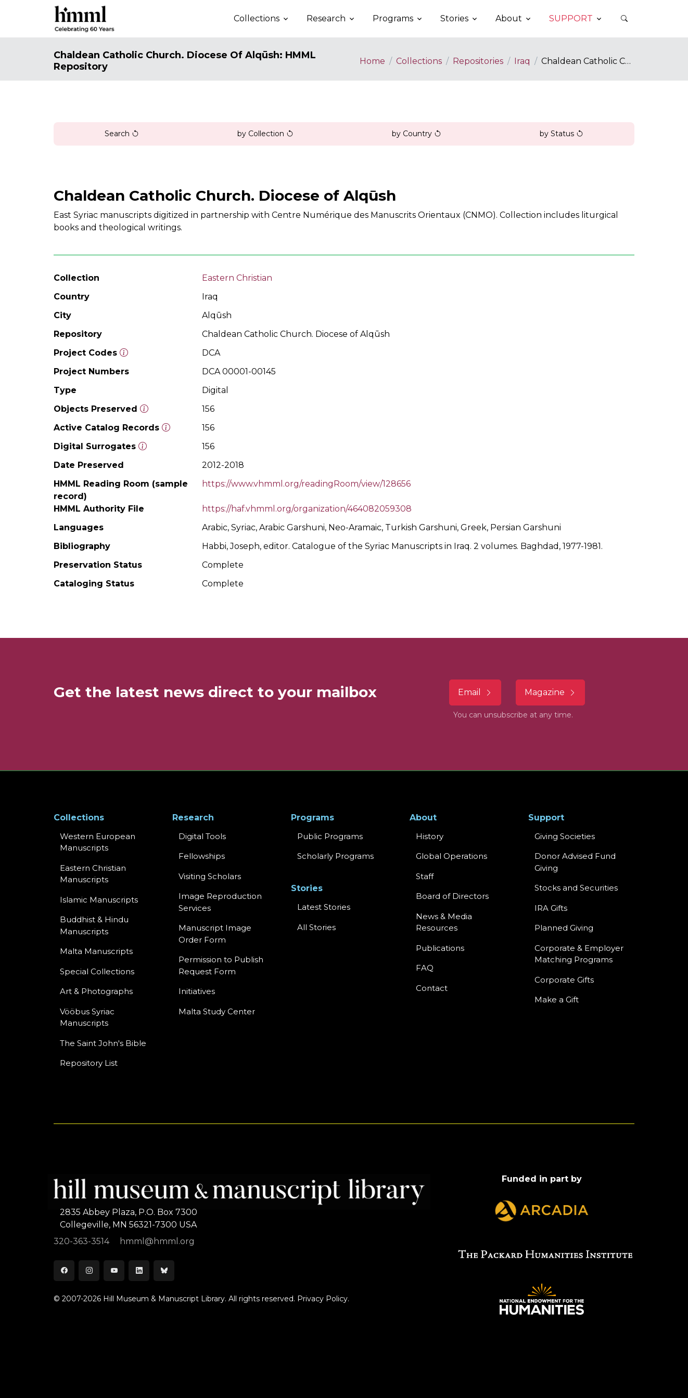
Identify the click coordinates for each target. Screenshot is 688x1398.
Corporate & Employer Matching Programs (578, 954)
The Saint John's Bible (103, 1043)
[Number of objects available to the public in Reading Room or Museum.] (166, 428)
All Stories (316, 927)
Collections (419, 61)
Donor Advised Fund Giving (575, 862)
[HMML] (85, 19)
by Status (561, 133)
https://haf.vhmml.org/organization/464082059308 (307, 509)
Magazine (550, 692)
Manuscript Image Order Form (215, 934)
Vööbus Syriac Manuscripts (87, 1017)
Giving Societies (564, 836)
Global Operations (451, 856)
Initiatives (197, 991)
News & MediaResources (444, 922)
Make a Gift (556, 999)
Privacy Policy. (323, 1298)
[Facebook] (64, 1270)
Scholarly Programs (335, 856)
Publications (440, 948)
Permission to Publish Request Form (221, 965)
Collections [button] (256, 18)
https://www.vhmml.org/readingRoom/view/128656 (306, 484)
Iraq (522, 61)
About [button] (508, 18)
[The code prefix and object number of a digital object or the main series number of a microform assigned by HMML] (124, 353)
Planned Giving (563, 928)
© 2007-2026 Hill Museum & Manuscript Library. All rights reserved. (174, 1298)
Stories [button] (454, 18)
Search (122, 133)
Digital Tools (202, 836)
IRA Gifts (550, 908)
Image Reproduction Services (220, 902)
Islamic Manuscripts (99, 900)
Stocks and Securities (576, 888)
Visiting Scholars (210, 876)
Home (372, 61)
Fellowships (202, 856)
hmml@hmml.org (157, 1241)
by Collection (265, 133)
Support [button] (571, 18)
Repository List (89, 1063)
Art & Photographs (96, 991)
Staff (425, 876)
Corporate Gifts (564, 980)
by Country (416, 133)
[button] (624, 18)
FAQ (425, 968)
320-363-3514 (82, 1241)
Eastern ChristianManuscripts (93, 874)
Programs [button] (393, 18)
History (429, 836)
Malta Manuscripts (96, 951)
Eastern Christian (237, 278)
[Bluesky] (164, 1270)
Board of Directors (452, 896)
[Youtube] (114, 1270)
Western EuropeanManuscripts (97, 842)
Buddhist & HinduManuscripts (94, 925)
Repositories (478, 61)
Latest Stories (323, 907)
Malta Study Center (217, 1011)
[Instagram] (89, 1270)
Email (475, 692)
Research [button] (326, 18)
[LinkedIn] (139, 1270)
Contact (432, 988)
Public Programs (330, 836)
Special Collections (97, 971)
